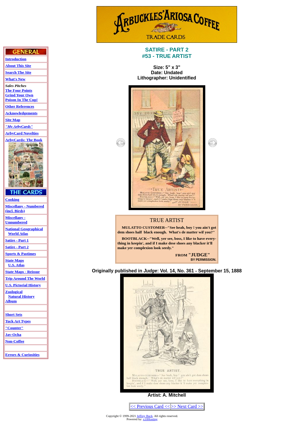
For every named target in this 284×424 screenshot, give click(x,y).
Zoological (13, 292)
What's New (15, 79)
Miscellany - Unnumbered (16, 219)
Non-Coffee (14, 341)
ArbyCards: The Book (23, 140)
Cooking (12, 199)
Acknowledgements (21, 113)
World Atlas (18, 233)
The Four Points (18, 90)
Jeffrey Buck (145, 416)
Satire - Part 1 (17, 240)
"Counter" (14, 328)
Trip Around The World (25, 278)
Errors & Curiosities (22, 354)
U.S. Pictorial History (23, 285)
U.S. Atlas (16, 265)
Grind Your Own (19, 95)
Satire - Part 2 (17, 247)
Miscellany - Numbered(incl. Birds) (24, 208)
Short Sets (13, 314)
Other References (19, 106)
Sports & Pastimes (20, 253)
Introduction (15, 59)
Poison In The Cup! (21, 99)
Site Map (12, 120)
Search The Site (18, 72)
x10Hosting (150, 419)
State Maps (14, 260)
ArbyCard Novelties (21, 133)
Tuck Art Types (18, 321)
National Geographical (24, 229)
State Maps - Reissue (22, 271)
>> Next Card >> (187, 406)
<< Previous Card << (150, 406)
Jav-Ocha (13, 334)
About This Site (18, 65)
